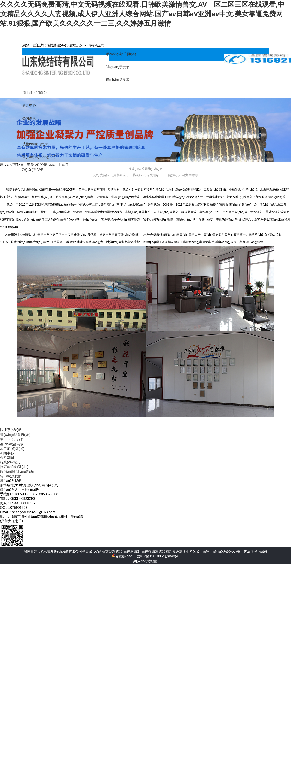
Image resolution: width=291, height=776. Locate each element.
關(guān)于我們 (56, 164)
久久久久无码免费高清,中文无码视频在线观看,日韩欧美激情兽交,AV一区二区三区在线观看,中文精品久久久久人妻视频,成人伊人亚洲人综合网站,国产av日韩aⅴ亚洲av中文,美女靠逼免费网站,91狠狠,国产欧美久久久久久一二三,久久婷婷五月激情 (142, 14)
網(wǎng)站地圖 (145, 561)
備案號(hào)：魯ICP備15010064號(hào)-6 (145, 556)
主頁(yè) (33, 164)
